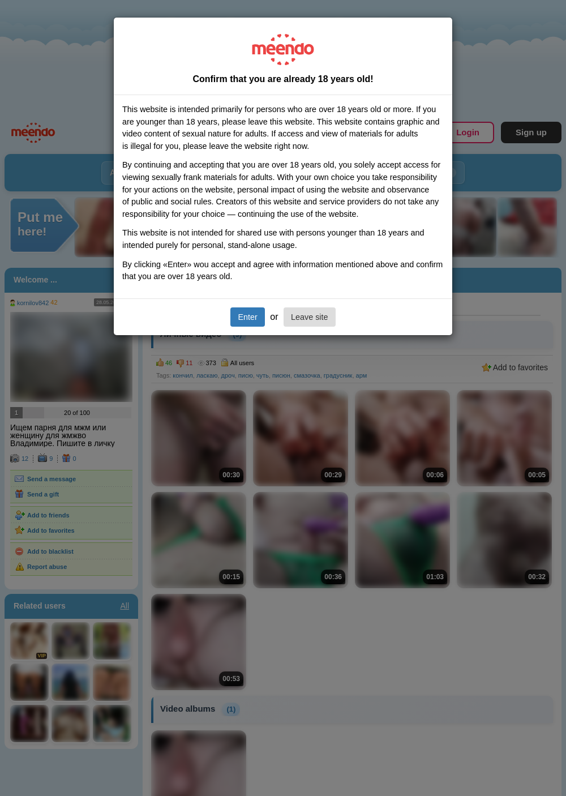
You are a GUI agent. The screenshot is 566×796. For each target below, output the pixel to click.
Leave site (309, 317)
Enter (247, 317)
